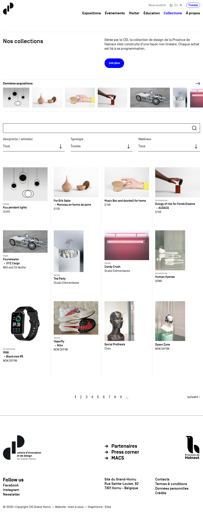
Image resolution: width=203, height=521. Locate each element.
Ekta (108, 507)
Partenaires (124, 446)
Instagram (11, 490)
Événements (115, 14)
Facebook (11, 485)
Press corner (125, 452)
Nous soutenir (157, 5)
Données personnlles (172, 488)
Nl (181, 5)
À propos (193, 14)
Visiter (134, 14)
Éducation (152, 14)
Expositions (91, 14)
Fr (171, 5)
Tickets (193, 5)
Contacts (162, 479)
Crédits (160, 493)
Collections (173, 14)
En (176, 5)
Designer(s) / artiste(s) (18, 139)
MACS (117, 458)
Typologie (77, 139)
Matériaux (144, 139)
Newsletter (11, 494)
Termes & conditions (171, 484)
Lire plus (114, 63)
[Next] (195, 83)
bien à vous (76, 507)
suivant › (193, 397)
